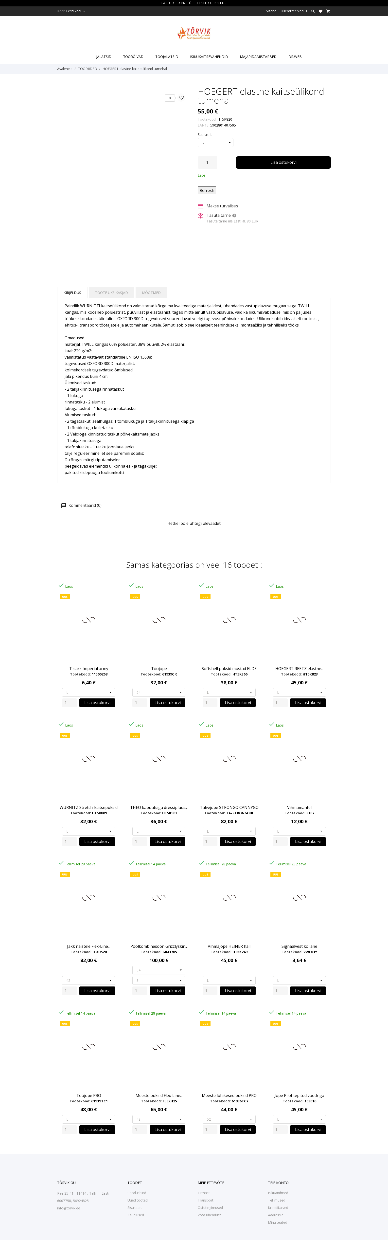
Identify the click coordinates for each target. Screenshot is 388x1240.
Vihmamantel (299, 807)
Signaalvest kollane (299, 946)
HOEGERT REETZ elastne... (299, 668)
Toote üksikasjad (111, 292)
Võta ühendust (209, 1215)
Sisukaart (134, 1207)
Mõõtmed (151, 292)
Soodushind (136, 1192)
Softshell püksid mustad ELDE (229, 668)
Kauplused (135, 1215)
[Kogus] (207, 162)
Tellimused (276, 1200)
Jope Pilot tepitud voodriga (299, 1095)
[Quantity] (69, 702)
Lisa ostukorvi (283, 162)
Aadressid (275, 1215)
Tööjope (159, 668)
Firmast (204, 1192)
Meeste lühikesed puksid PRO (229, 1095)
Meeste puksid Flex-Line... (159, 1095)
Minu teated (277, 1222)
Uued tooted (137, 1200)
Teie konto (278, 1182)
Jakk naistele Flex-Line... (88, 946)
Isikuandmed (278, 1192)
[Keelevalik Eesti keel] (76, 11)
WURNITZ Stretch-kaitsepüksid (89, 807)
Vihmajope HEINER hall (229, 946)
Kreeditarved (278, 1207)
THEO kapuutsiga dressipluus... (159, 807)
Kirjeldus (72, 292)
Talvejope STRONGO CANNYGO (229, 807)
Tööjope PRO (88, 1095)
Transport (205, 1200)
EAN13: (203, 125)
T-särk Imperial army (88, 668)
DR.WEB (295, 56)
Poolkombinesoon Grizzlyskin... (159, 946)
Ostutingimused (210, 1207)
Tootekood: (207, 119)
